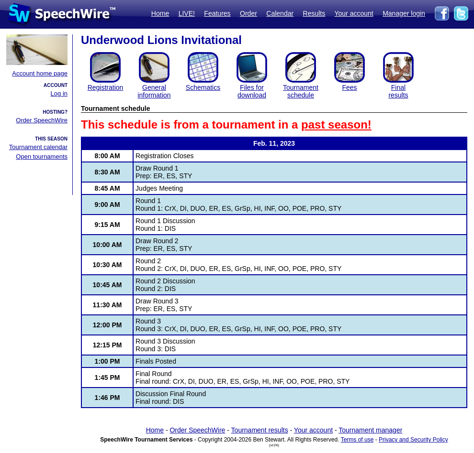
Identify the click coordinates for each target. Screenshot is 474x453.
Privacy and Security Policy (413, 439)
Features (217, 13)
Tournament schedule (300, 91)
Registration (106, 87)
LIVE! (187, 13)
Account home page (40, 73)
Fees (349, 87)
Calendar (279, 13)
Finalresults (398, 91)
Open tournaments (42, 156)
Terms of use (357, 439)
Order (248, 13)
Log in (59, 93)
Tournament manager (370, 430)
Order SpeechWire (42, 120)
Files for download (251, 91)
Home (160, 13)
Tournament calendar (38, 147)
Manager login (404, 13)
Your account (353, 13)
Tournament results (259, 430)
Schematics (203, 87)
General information (153, 91)
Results (314, 13)
